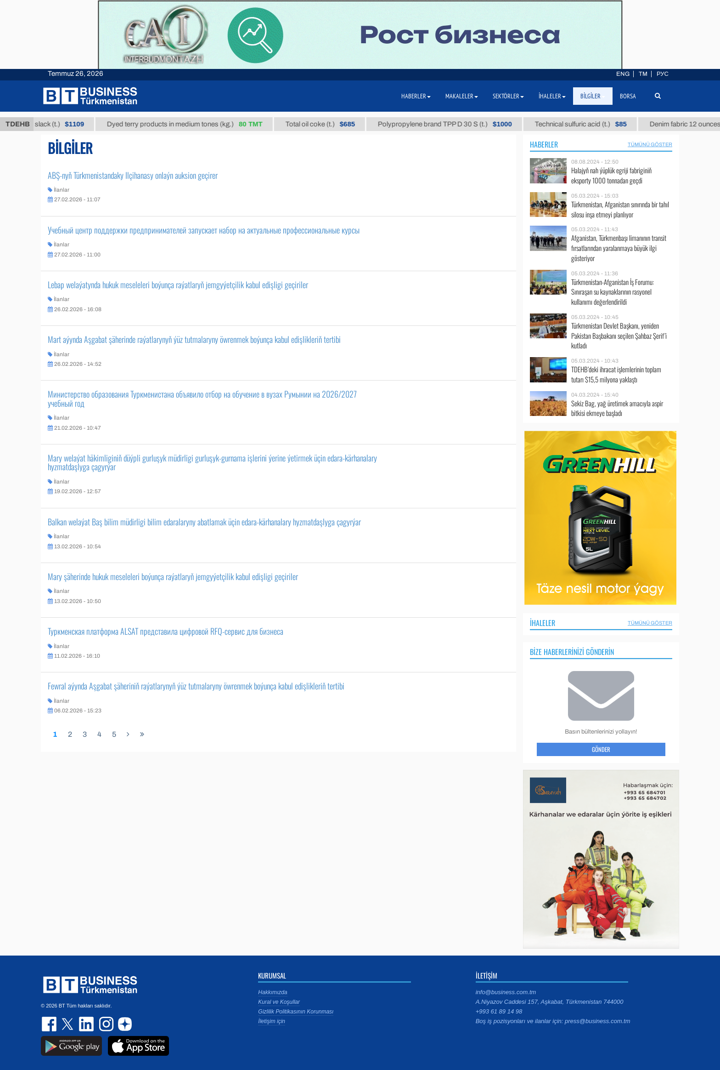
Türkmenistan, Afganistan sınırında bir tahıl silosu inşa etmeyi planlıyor (620, 209)
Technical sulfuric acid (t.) (593, 124)
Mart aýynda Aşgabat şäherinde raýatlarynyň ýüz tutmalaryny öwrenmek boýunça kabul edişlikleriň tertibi (194, 339)
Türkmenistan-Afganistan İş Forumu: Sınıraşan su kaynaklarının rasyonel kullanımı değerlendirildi (612, 292)
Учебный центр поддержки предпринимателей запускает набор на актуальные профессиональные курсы (204, 230)
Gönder (601, 749)
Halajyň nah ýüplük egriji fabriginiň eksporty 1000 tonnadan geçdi (611, 175)
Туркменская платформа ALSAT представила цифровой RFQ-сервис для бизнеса (165, 631)
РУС (663, 74)
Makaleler (461, 96)
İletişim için (271, 1021)
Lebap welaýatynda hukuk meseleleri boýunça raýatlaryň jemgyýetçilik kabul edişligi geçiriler (178, 284)
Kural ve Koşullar (279, 1002)
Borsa (628, 96)
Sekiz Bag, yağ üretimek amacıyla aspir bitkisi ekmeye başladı (617, 408)
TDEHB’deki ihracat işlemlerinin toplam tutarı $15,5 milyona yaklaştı (616, 374)
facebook (50, 1024)
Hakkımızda (272, 992)
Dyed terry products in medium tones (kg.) (197, 124)
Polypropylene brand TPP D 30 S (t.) (457, 124)
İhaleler (542, 622)
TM (643, 74)
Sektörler (508, 96)
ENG (623, 74)
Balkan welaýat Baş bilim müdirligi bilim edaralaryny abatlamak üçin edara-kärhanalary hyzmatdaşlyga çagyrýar (204, 522)
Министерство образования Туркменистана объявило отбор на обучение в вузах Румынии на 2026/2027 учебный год (202, 398)
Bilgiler (592, 96)
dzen (123, 1024)
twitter (68, 1024)
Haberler (544, 144)
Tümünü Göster (650, 144)
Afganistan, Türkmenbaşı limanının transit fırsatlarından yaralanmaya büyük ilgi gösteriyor (618, 248)
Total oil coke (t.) (332, 124)
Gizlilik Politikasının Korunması (295, 1011)
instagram (105, 1024)
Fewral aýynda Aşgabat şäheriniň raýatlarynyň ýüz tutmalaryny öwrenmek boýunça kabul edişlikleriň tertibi (196, 686)
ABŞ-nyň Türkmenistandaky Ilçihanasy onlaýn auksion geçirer (133, 175)
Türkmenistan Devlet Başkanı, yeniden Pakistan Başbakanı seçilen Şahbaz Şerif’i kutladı (619, 336)
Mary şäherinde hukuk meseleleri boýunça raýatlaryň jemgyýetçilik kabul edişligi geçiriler (173, 576)
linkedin (87, 1024)
